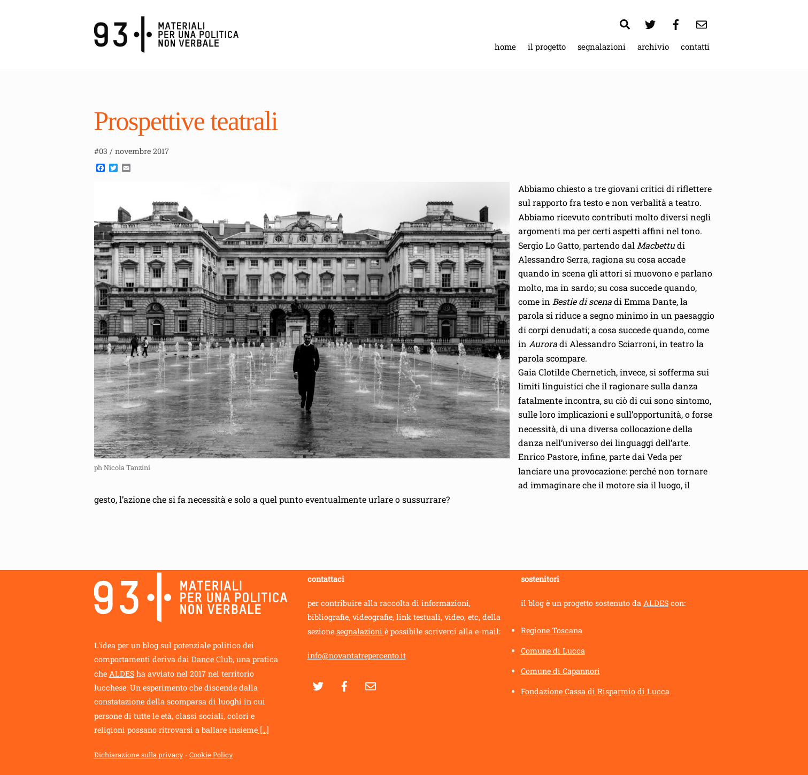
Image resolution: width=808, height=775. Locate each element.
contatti (695, 46)
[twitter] (650, 22)
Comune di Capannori (560, 671)
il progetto (547, 46)
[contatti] (701, 22)
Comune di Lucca (553, 651)
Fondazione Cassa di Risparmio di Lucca (595, 691)
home (505, 46)
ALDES (121, 674)
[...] (263, 730)
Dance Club (212, 659)
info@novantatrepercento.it (356, 655)
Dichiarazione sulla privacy (138, 754)
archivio (653, 46)
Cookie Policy (211, 754)
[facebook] (676, 22)
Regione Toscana (551, 630)
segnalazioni (602, 46)
